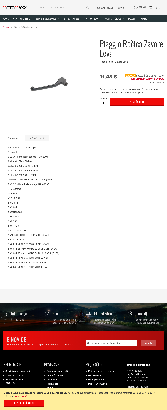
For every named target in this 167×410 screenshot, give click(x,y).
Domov (6, 27)
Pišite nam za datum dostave (147, 79)
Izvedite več (20, 396)
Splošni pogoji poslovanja (18, 371)
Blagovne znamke (105, 7)
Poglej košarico (96, 379)
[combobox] (62, 8)
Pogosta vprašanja (97, 384)
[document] (84, 399)
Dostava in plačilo (14, 375)
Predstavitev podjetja (58, 371)
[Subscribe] (148, 343)
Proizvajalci (53, 384)
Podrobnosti (14, 138)
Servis (121, 7)
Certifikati (52, 379)
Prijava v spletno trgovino (101, 371)
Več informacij (37, 138)
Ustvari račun (95, 375)
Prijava (140, 7)
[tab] (14, 138)
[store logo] (15, 7)
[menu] (83, 18)
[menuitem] (6, 18)
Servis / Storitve (55, 375)
